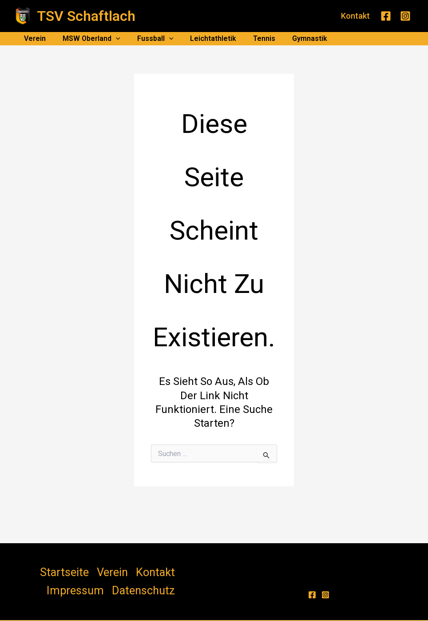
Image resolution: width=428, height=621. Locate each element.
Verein (33, 38)
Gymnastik (295, 38)
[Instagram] (405, 16)
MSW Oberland (87, 38)
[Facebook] (386, 16)
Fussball (149, 38)
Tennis (252, 38)
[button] (355, 16)
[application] (111, 38)
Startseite (36, 569)
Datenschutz (178, 569)
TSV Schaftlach (86, 16)
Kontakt (97, 569)
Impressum (134, 569)
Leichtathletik (204, 38)
